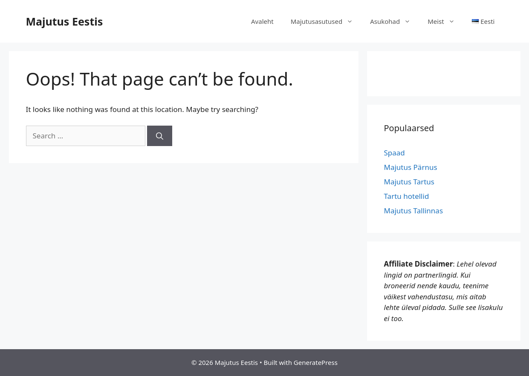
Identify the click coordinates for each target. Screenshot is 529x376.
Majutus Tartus (409, 182)
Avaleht (262, 21)
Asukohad (394, 21)
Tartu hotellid (406, 196)
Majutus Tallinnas (413, 210)
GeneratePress (316, 362)
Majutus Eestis (64, 21)
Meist (445, 21)
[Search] (159, 136)
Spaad (394, 153)
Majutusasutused (326, 21)
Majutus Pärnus (410, 167)
